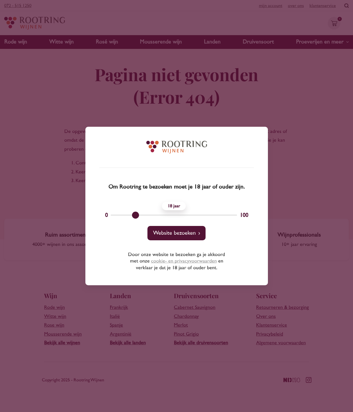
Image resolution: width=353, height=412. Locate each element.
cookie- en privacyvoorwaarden (184, 261)
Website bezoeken (174, 233)
